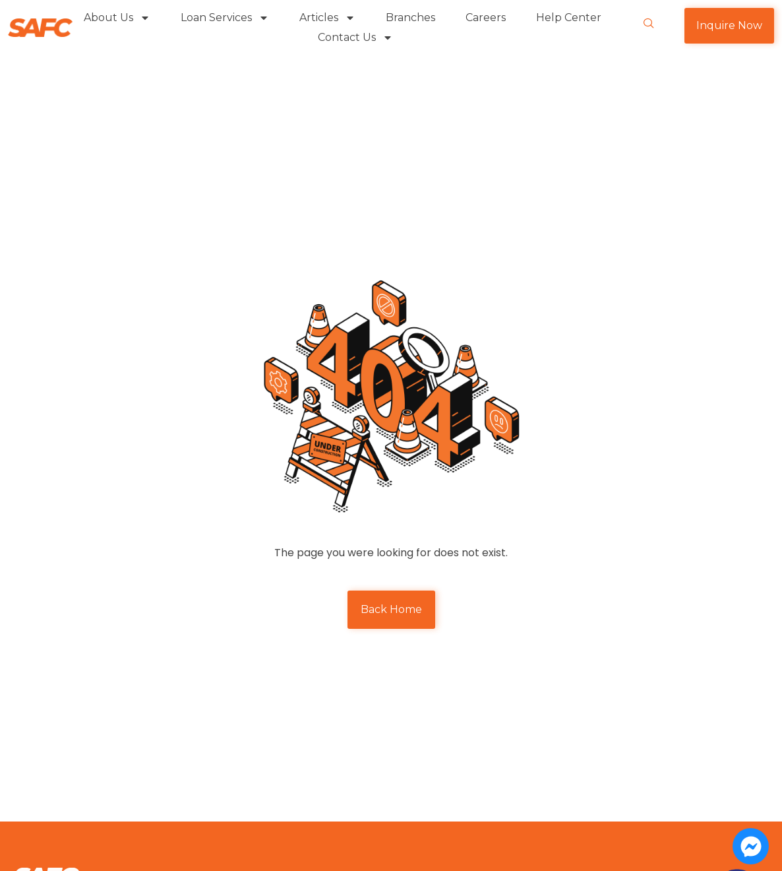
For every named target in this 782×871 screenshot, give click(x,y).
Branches (410, 17)
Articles (327, 18)
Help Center (568, 17)
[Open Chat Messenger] (751, 846)
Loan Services (225, 18)
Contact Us (355, 38)
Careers (486, 17)
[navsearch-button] (649, 24)
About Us (117, 18)
